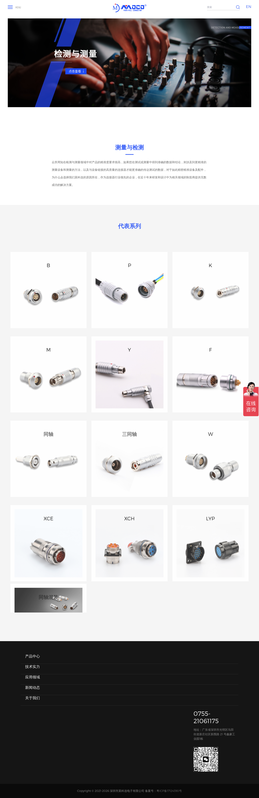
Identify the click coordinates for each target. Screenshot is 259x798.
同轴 (48, 463)
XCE (48, 547)
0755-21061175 (206, 717)
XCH (129, 547)
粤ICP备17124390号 (169, 790)
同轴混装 (48, 610)
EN (248, 6)
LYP (210, 547)
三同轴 (129, 463)
